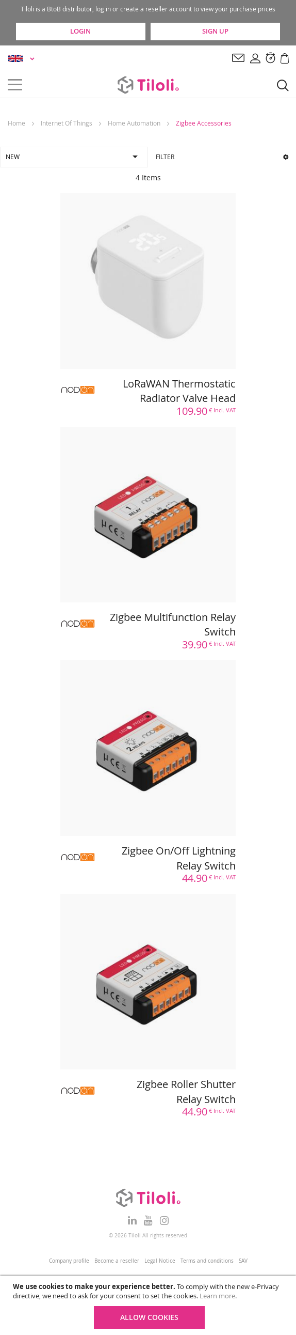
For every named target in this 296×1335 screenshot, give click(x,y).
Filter (222, 156)
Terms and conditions (207, 1261)
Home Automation (134, 123)
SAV (243, 1261)
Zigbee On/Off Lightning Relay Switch (179, 858)
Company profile (69, 1261)
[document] (149, 1305)
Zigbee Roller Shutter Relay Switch (186, 1091)
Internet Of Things (66, 123)
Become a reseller (116, 1261)
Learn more (217, 1295)
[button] (23, 59)
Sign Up (215, 31)
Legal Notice (159, 1261)
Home (16, 123)
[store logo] (148, 84)
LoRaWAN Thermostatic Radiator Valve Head (179, 391)
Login (80, 31)
